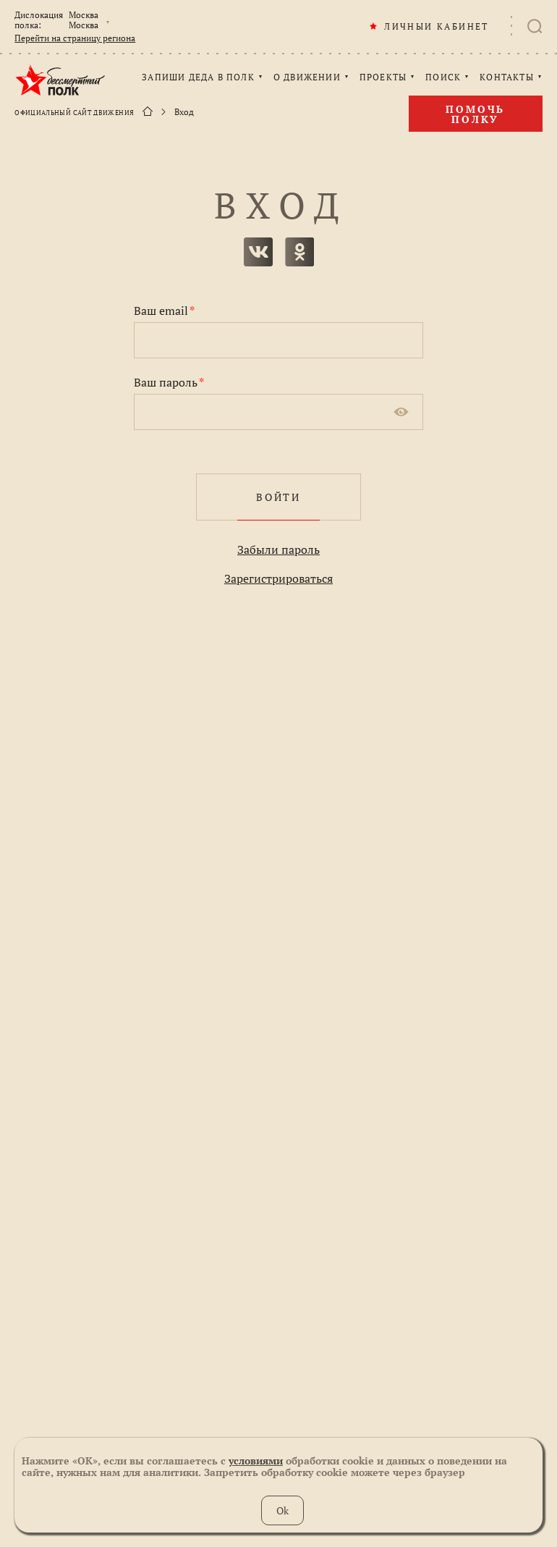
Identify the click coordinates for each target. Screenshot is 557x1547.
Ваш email (164, 310)
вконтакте (258, 251)
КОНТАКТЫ (507, 77)
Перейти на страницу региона (74, 38)
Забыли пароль (278, 549)
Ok (282, 1510)
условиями (256, 1460)
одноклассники (299, 251)
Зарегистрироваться (278, 578)
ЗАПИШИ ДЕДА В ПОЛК (198, 77)
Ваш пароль (169, 382)
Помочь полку (475, 114)
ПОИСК (443, 77)
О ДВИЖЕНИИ (307, 77)
